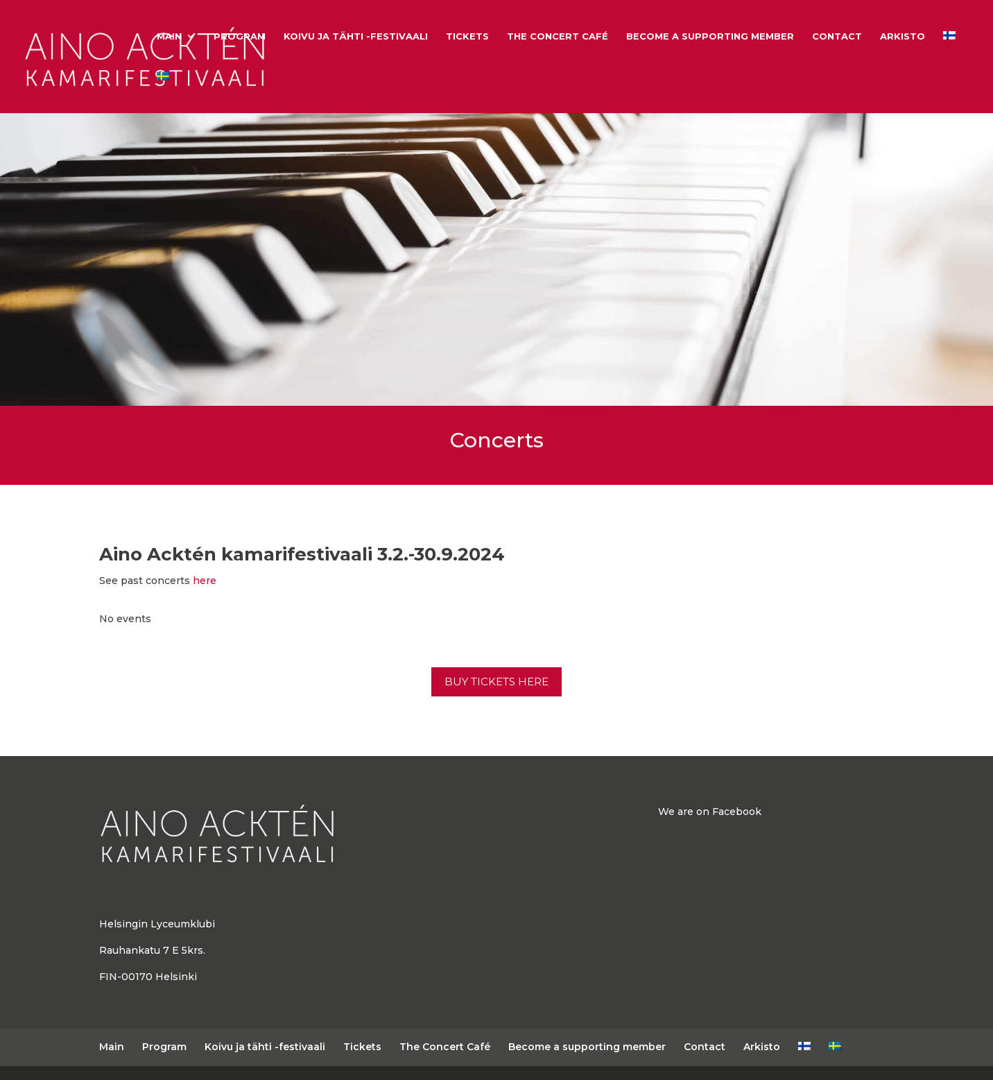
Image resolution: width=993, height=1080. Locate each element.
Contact (837, 36)
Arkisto (902, 36)
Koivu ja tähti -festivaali (356, 36)
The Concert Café (557, 36)
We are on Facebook (709, 811)
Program (240, 36)
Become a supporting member (710, 36)
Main (169, 36)
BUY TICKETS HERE (496, 681)
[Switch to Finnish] (949, 51)
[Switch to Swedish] (163, 92)
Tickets (467, 36)
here (204, 580)
